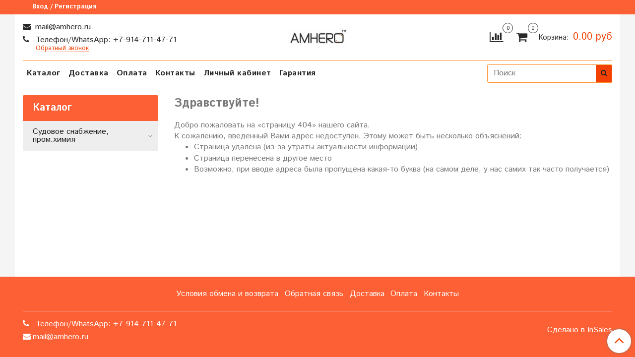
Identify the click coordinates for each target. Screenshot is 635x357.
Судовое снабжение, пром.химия (71, 135)
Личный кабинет (237, 73)
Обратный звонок (62, 49)
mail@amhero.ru (62, 27)
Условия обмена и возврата (227, 293)
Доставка (88, 73)
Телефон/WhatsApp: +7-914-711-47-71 (105, 40)
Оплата (132, 73)
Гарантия (297, 73)
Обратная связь (314, 293)
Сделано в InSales (579, 330)
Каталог (44, 73)
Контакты (175, 73)
